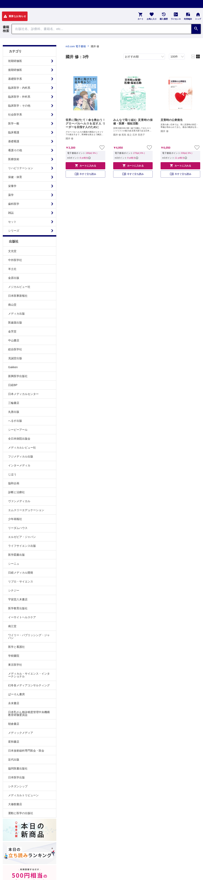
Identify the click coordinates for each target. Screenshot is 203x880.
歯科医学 (13, 203)
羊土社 (12, 269)
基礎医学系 (15, 78)
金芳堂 (12, 331)
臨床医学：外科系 (19, 96)
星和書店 (13, 741)
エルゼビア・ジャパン (22, 536)
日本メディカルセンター (23, 394)
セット (12, 221)
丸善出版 (13, 411)
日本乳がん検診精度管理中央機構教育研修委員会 (29, 713)
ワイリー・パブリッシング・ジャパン (29, 636)
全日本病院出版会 (19, 438)
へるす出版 (15, 420)
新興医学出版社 (18, 376)
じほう (12, 474)
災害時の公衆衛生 (172, 119)
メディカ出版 (16, 313)
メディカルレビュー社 (22, 447)
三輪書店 (13, 402)
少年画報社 (15, 519)
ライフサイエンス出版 (22, 545)
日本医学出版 (16, 777)
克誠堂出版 (15, 358)
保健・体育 (15, 177)
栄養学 (12, 186)
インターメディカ (19, 465)
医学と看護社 (16, 646)
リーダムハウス (18, 528)
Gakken (13, 367)
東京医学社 (15, 664)
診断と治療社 (16, 492)
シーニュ (13, 563)
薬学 (11, 194)
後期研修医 (15, 69)
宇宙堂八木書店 (18, 599)
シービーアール (18, 429)
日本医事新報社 (18, 295)
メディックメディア (20, 732)
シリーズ (13, 230)
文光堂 (12, 251)
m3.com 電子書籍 (76, 46)
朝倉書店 (13, 723)
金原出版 (13, 277)
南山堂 (12, 304)
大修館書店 (15, 804)
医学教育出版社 (18, 608)
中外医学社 (15, 260)
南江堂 (12, 626)
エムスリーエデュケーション (26, 510)
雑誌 (11, 212)
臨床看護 (13, 132)
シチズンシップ (18, 786)
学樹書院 (13, 655)
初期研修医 (15, 61)
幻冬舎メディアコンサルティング (29, 685)
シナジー (13, 590)
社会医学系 (15, 114)
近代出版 (13, 759)
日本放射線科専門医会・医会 (26, 750)
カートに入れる (85, 165)
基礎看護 (13, 141)
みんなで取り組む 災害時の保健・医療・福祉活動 (133, 121)
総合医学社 (15, 349)
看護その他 (15, 150)
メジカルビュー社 (19, 286)
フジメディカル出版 (20, 456)
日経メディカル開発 (20, 572)
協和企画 (13, 483)
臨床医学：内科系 (19, 87)
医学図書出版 (16, 554)
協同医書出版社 (18, 768)
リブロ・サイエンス (20, 581)
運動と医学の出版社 (20, 813)
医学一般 (13, 123)
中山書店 (13, 340)
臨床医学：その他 (19, 105)
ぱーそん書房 (16, 694)
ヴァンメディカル (19, 501)
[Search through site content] (101, 29)
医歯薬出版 (15, 322)
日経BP (12, 385)
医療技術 (13, 159)
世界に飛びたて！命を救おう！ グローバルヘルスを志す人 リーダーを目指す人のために (85, 123)
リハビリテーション (20, 168)
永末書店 (13, 703)
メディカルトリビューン (23, 795)
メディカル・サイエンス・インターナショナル (29, 675)
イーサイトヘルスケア (22, 617)
